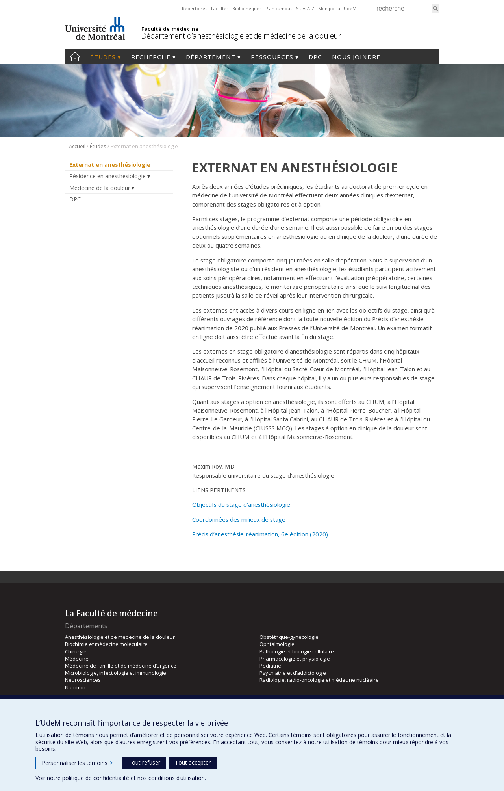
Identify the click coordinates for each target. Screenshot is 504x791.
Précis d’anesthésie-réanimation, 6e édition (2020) (260, 534)
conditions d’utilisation (176, 778)
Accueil (75, 56)
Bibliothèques (246, 8)
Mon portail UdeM (337, 8)
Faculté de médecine (169, 28)
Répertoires (194, 8)
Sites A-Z (305, 8)
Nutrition (75, 687)
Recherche (150, 57)
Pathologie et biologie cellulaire (296, 651)
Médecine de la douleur (99, 188)
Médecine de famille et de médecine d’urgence (120, 665)
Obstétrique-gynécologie (289, 636)
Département (210, 57)
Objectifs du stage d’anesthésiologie (241, 504)
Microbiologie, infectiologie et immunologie (115, 672)
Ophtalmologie (277, 644)
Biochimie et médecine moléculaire (106, 644)
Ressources (272, 57)
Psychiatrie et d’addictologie (292, 672)
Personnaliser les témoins (77, 763)
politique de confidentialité (95, 778)
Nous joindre (356, 57)
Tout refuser (144, 762)
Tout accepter (193, 762)
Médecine (77, 658)
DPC (315, 57)
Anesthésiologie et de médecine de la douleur (120, 636)
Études (103, 57)
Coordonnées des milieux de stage (238, 519)
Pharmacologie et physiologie (294, 658)
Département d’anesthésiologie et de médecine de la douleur (241, 35)
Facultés (219, 8)
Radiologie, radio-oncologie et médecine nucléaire (319, 679)
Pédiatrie (270, 665)
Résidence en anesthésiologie (107, 176)
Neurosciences (83, 679)
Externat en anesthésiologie (109, 164)
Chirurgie (76, 651)
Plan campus (278, 8)
